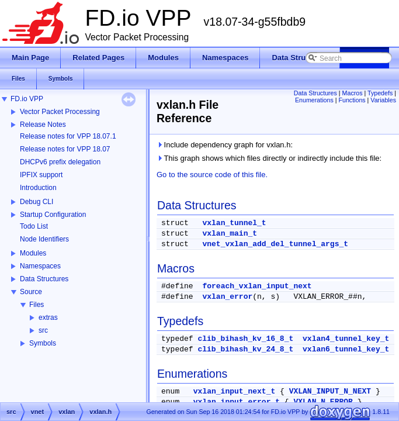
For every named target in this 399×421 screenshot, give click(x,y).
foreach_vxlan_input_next (256, 286)
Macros (352, 92)
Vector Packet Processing (60, 112)
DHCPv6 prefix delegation (60, 162)
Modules (33, 253)
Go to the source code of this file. (212, 174)
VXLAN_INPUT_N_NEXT (330, 391)
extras (48, 317)
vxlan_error (227, 296)
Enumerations (314, 99)
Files (36, 305)
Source (31, 292)
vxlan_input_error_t (236, 402)
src (43, 330)
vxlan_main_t (229, 233)
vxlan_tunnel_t (234, 223)
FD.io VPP (27, 99)
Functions (351, 99)
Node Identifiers (44, 239)
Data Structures (44, 279)
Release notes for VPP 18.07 (65, 149)
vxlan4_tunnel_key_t (346, 338)
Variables (383, 99)
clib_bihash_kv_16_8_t (245, 338)
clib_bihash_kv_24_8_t (245, 349)
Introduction (38, 188)
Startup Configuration (53, 214)
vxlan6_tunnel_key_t (346, 349)
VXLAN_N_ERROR (322, 402)
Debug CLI (36, 202)
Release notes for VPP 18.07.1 (68, 136)
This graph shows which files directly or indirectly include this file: (269, 158)
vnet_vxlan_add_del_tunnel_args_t (275, 244)
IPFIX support (41, 175)
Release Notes (43, 124)
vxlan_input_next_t (234, 391)
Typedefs (380, 92)
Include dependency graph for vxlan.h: (225, 144)
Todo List (34, 226)
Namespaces (40, 266)
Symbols (42, 343)
